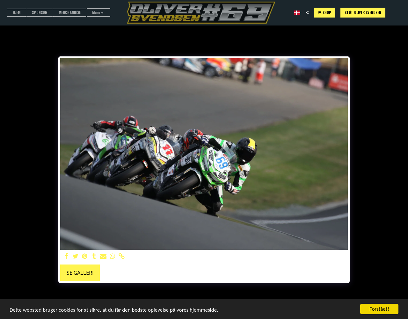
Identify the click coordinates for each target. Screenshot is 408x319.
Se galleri (80, 272)
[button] (307, 12)
